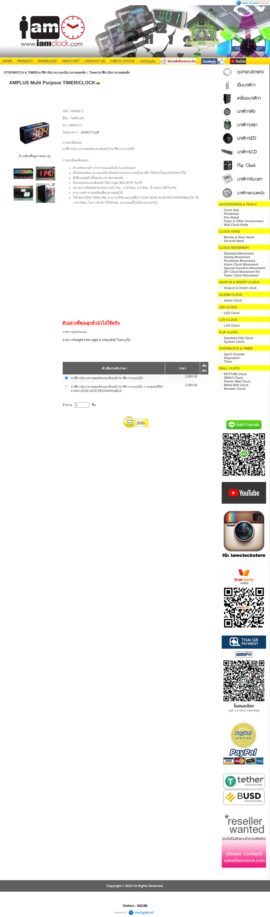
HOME (7, 61)
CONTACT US (95, 61)
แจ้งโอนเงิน (147, 61)
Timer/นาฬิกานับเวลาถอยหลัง (109, 72)
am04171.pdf (90, 132)
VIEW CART (70, 61)
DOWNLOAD (47, 61)
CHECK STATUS (122, 61)
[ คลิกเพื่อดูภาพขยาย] (34, 156)
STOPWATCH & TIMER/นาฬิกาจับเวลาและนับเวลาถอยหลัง (45, 72)
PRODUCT (25, 61)
